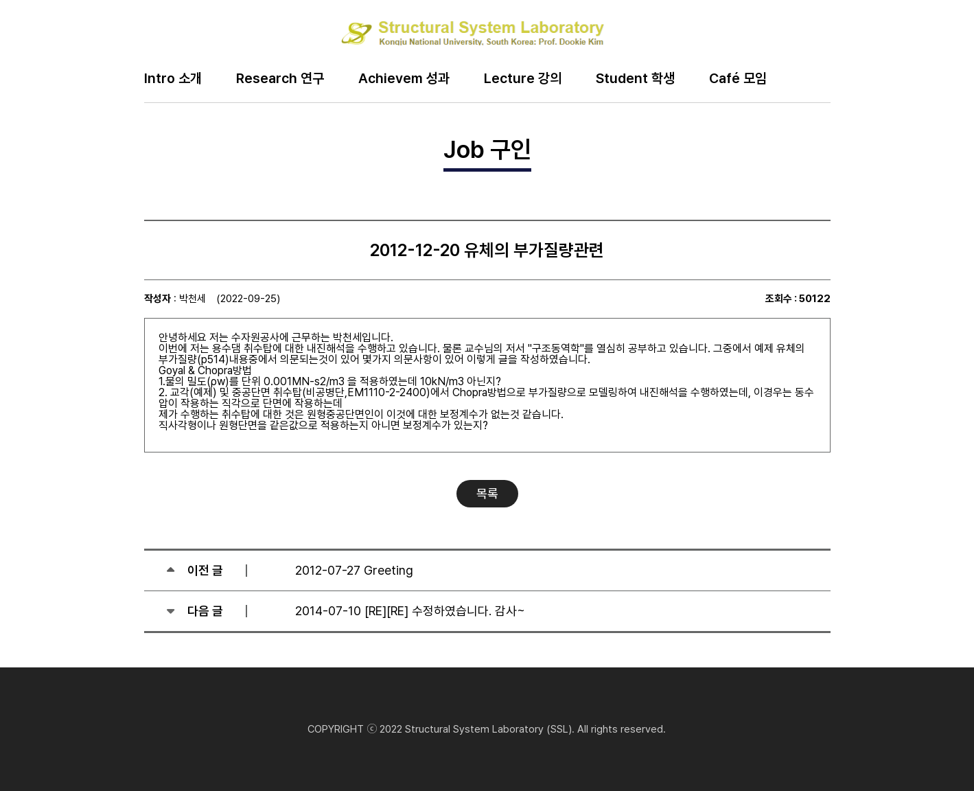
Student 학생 (635, 79)
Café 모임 (738, 79)
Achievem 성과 (404, 79)
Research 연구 (280, 79)
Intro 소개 (173, 79)
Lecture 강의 (522, 79)
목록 (487, 493)
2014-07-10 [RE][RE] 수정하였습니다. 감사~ (410, 611)
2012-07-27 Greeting (354, 570)
